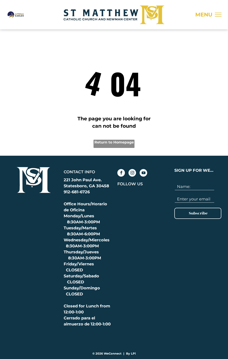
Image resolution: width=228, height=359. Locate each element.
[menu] (218, 14)
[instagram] (132, 173)
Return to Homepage (114, 142)
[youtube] (143, 173)
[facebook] (121, 173)
